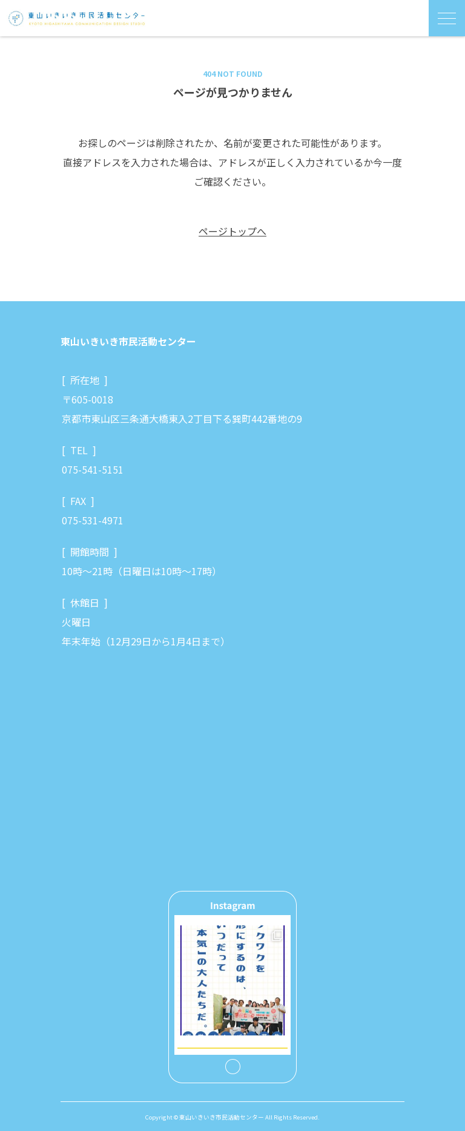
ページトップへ (232, 231)
